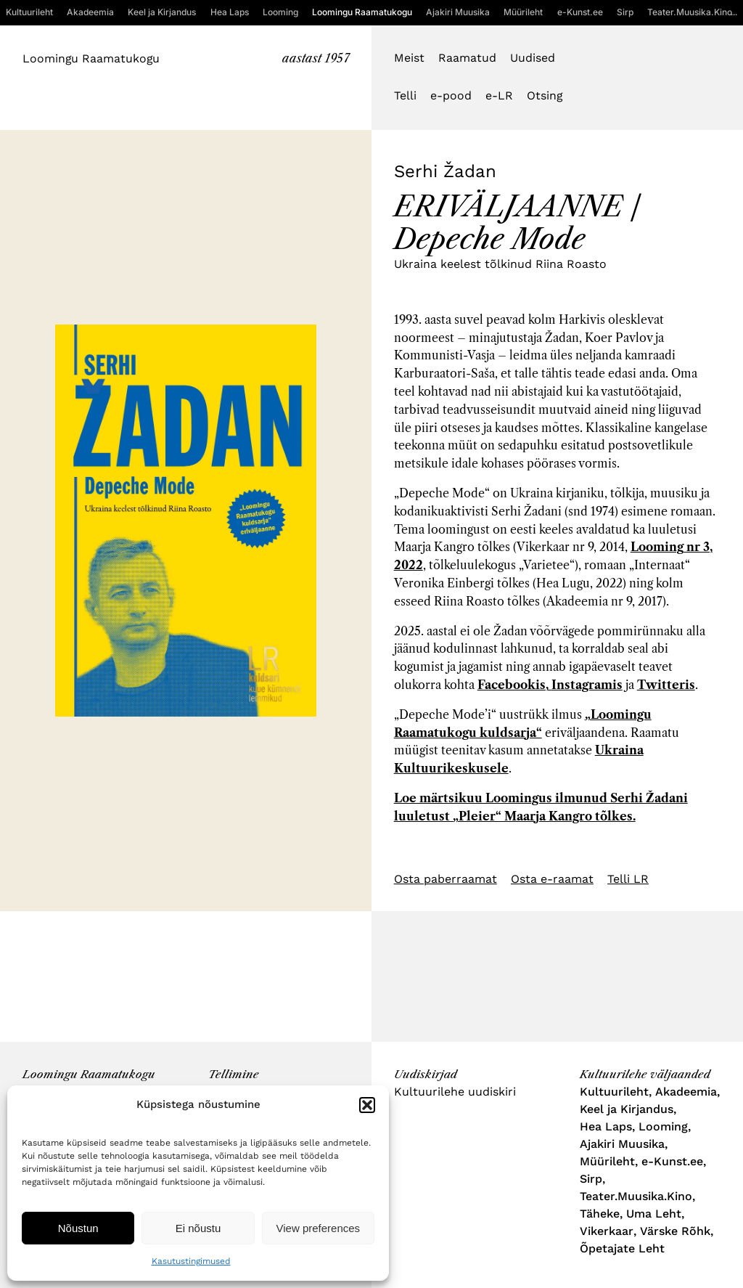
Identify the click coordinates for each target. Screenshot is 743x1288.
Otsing (544, 95)
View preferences (318, 1228)
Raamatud (467, 58)
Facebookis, (514, 684)
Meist (409, 58)
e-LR (499, 95)
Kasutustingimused (191, 1261)
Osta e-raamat (552, 879)
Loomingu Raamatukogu (91, 58)
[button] (367, 1105)
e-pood (451, 95)
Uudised (532, 58)
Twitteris (666, 684)
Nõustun (78, 1228)
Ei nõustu (198, 1228)
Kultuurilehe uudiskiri (455, 1092)
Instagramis (587, 684)
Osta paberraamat (445, 879)
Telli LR (628, 879)
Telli (405, 95)
